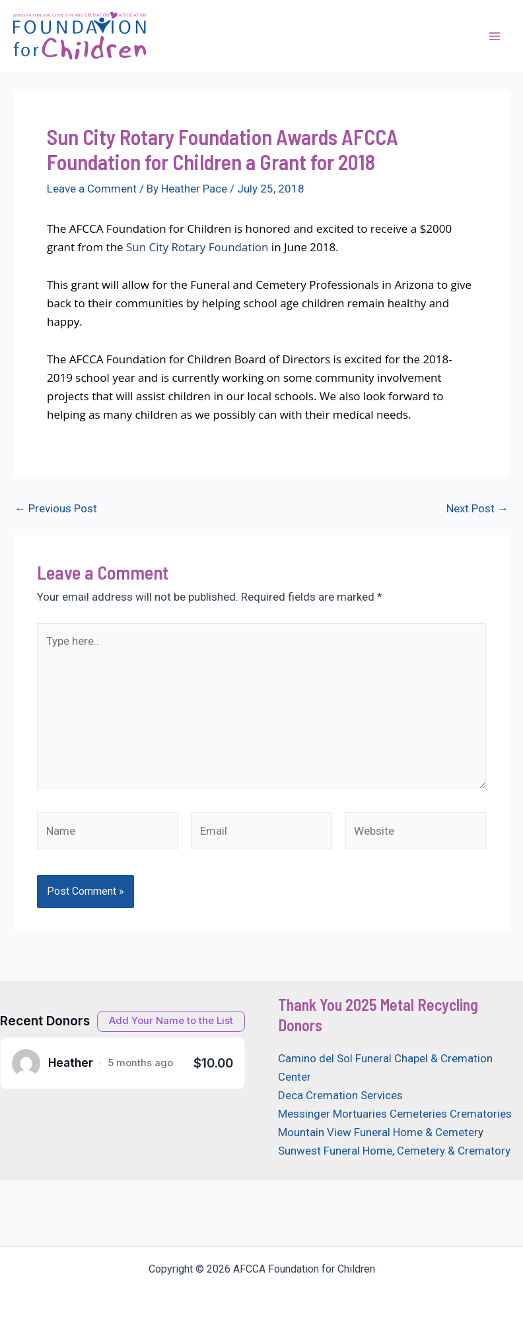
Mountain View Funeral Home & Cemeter (378, 1132)
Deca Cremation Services (340, 1095)
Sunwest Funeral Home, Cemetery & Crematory (394, 1150)
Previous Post (56, 508)
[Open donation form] (171, 1021)
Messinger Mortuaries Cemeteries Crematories (395, 1113)
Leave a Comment (92, 188)
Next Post (477, 508)
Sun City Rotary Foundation (197, 247)
